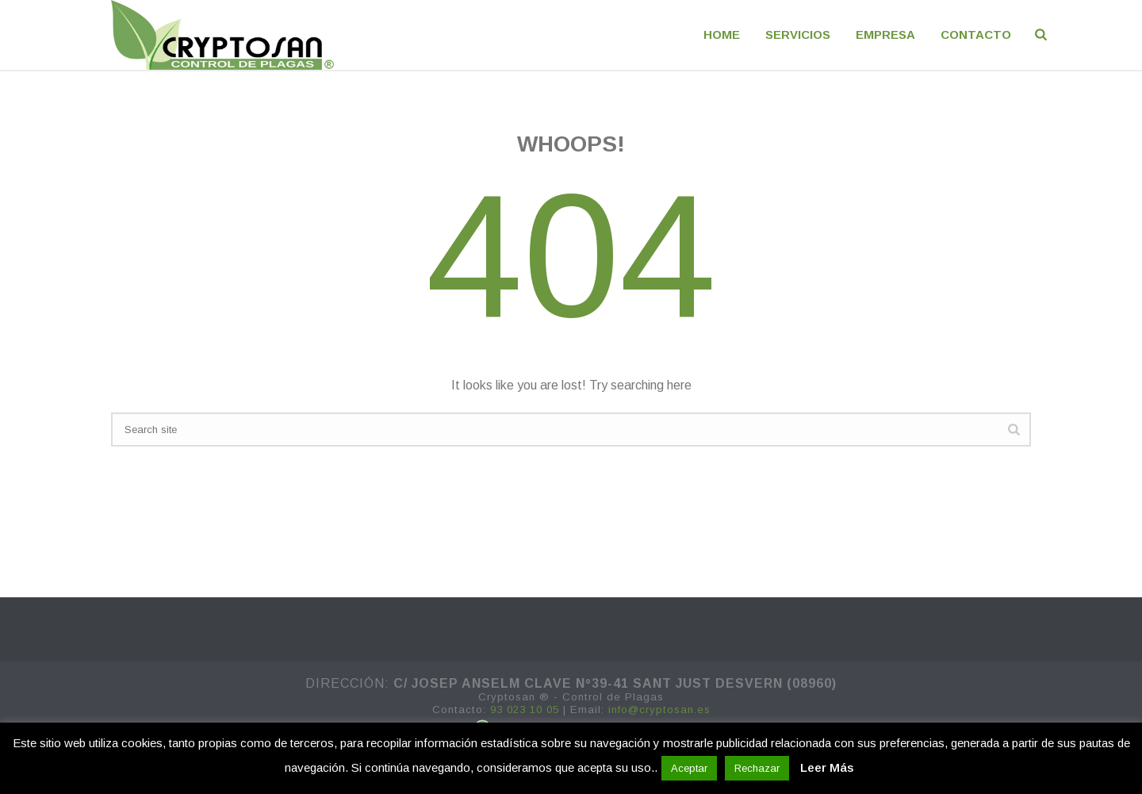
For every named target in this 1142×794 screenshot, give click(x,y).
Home (721, 34)
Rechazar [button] (757, 768)
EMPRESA (885, 34)
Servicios (797, 34)
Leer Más (826, 767)
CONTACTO (976, 34)
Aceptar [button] (689, 768)
